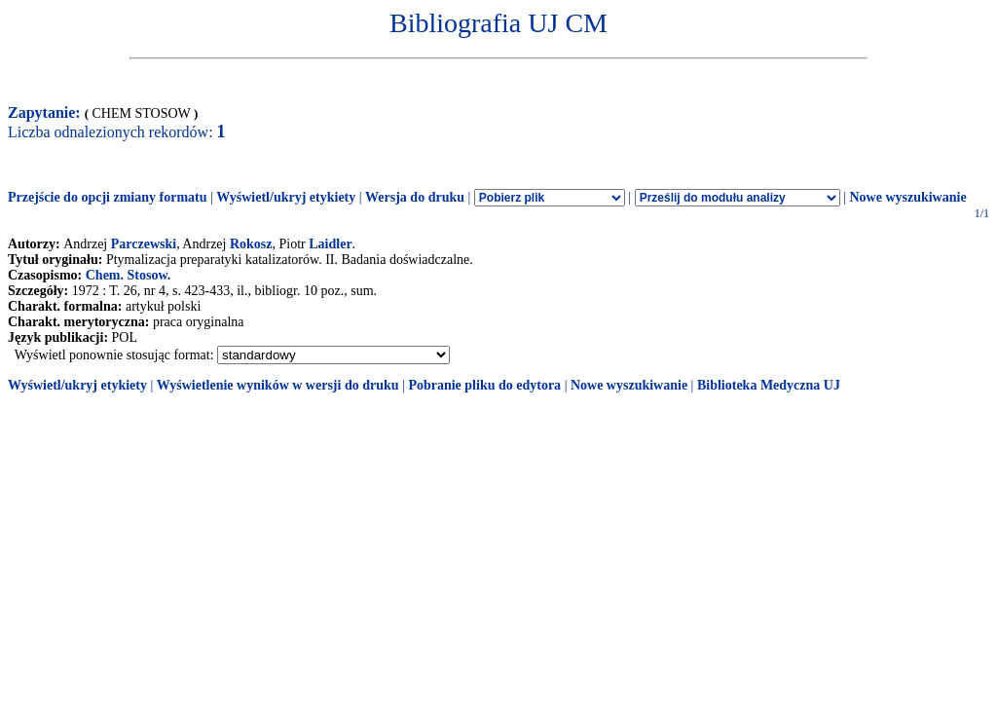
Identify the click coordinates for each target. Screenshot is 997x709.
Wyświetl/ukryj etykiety (285, 197)
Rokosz (251, 244)
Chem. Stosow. (128, 275)
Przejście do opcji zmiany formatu (107, 197)
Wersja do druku (414, 197)
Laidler (330, 244)
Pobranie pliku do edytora (484, 385)
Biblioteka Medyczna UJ (768, 385)
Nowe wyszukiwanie (907, 197)
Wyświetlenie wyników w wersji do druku (278, 385)
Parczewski (143, 244)
